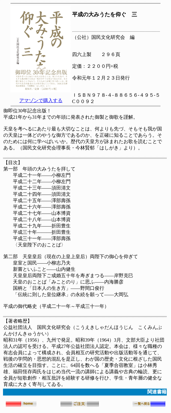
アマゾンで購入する (41, 100)
